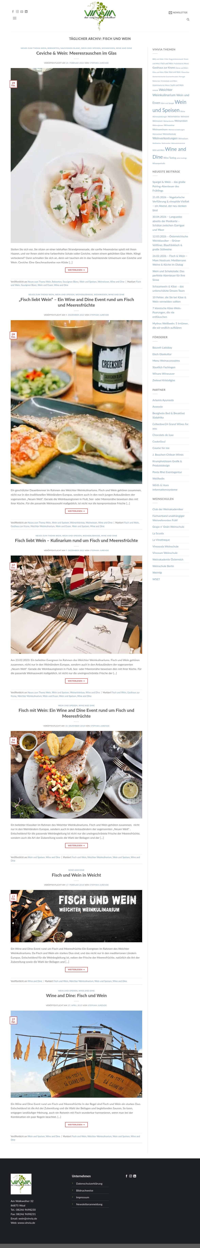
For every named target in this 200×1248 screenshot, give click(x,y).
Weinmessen (158, 121)
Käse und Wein (175, 72)
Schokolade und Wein (169, 81)
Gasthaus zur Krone (20, 526)
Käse (166, 72)
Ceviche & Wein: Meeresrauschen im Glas (76, 52)
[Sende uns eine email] (21, 11)
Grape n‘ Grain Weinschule (168, 526)
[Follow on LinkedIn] (26, 11)
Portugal (182, 77)
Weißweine (157, 143)
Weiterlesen (76, 269)
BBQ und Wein (158, 59)
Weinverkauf (157, 134)
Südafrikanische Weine (161, 85)
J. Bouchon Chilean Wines (168, 454)
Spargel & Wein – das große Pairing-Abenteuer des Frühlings (169, 186)
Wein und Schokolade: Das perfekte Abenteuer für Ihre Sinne (169, 275)
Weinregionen (158, 125)
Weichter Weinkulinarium (42, 526)
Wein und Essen (45, 285)
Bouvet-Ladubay (162, 347)
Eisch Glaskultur (162, 354)
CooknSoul (159, 441)
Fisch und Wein (131, 522)
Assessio (158, 406)
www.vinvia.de (26, 1222)
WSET (156, 579)
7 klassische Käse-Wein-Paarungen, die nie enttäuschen (167, 312)
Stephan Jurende (99, 63)
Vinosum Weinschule (165, 552)
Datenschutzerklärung (89, 1183)
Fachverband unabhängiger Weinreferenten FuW (169, 518)
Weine (182, 111)
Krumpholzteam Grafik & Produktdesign (167, 463)
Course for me (161, 447)
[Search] (188, 19)
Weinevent (185, 117)
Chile (166, 59)
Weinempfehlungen (160, 117)
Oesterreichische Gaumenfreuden (165, 77)
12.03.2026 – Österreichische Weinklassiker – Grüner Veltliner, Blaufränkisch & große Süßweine (170, 243)
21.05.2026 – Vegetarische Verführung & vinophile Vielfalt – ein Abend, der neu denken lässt (171, 203)
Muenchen (185, 72)
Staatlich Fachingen (164, 367)
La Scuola (158, 533)
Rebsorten (53, 48)
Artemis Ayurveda (163, 400)
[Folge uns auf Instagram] (17, 11)
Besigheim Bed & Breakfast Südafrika (169, 415)
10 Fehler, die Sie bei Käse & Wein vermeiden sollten (169, 299)
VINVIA (155, 90)
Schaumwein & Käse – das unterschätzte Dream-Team (169, 288)
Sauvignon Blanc (70, 48)
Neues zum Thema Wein (33, 48)
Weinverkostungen (165, 138)
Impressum (82, 1197)
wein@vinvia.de (28, 1218)
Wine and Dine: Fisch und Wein (76, 995)
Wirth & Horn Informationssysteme (165, 487)
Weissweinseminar (178, 143)
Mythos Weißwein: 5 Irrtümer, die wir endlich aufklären (170, 325)
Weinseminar (169, 125)
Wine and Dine (124, 48)
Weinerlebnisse (84, 294)
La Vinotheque (161, 539)
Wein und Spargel (167, 103)
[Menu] (15, 18)
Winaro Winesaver (164, 373)
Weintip (157, 572)
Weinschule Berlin (163, 566)
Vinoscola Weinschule (166, 546)
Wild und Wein (158, 150)
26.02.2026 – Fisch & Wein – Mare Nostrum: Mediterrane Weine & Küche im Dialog (170, 260)
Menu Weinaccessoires (166, 360)
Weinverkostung (169, 134)
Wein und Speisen (91, 48)
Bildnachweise (84, 1190)
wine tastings (182, 158)
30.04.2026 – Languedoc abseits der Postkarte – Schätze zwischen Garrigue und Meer (169, 223)
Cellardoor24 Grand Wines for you (170, 426)
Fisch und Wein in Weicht (76, 874)
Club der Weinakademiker (168, 509)
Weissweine (166, 143)
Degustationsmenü (176, 59)
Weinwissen (108, 48)
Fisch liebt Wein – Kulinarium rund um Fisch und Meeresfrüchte (76, 540)
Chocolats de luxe (163, 434)
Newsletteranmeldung (89, 1204)
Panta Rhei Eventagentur (167, 472)
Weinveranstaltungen (176, 130)
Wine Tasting (169, 157)
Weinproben (180, 120)
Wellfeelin (158, 478)
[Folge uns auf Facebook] (13, 11)
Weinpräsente (168, 121)
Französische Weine (181, 63)
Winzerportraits (159, 163)
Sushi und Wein (177, 85)
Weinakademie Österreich (168, 559)
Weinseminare (160, 129)
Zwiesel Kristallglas (164, 380)
